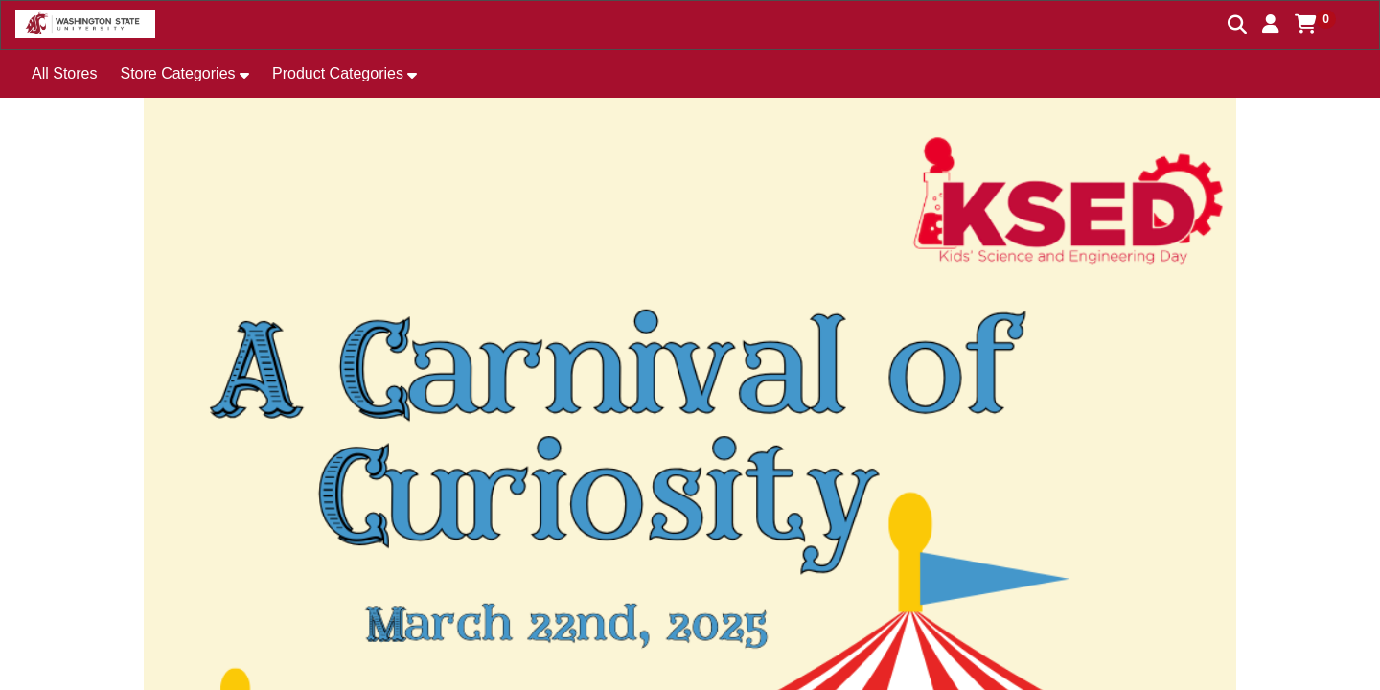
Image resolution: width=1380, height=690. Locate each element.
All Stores (64, 73)
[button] (1270, 24)
